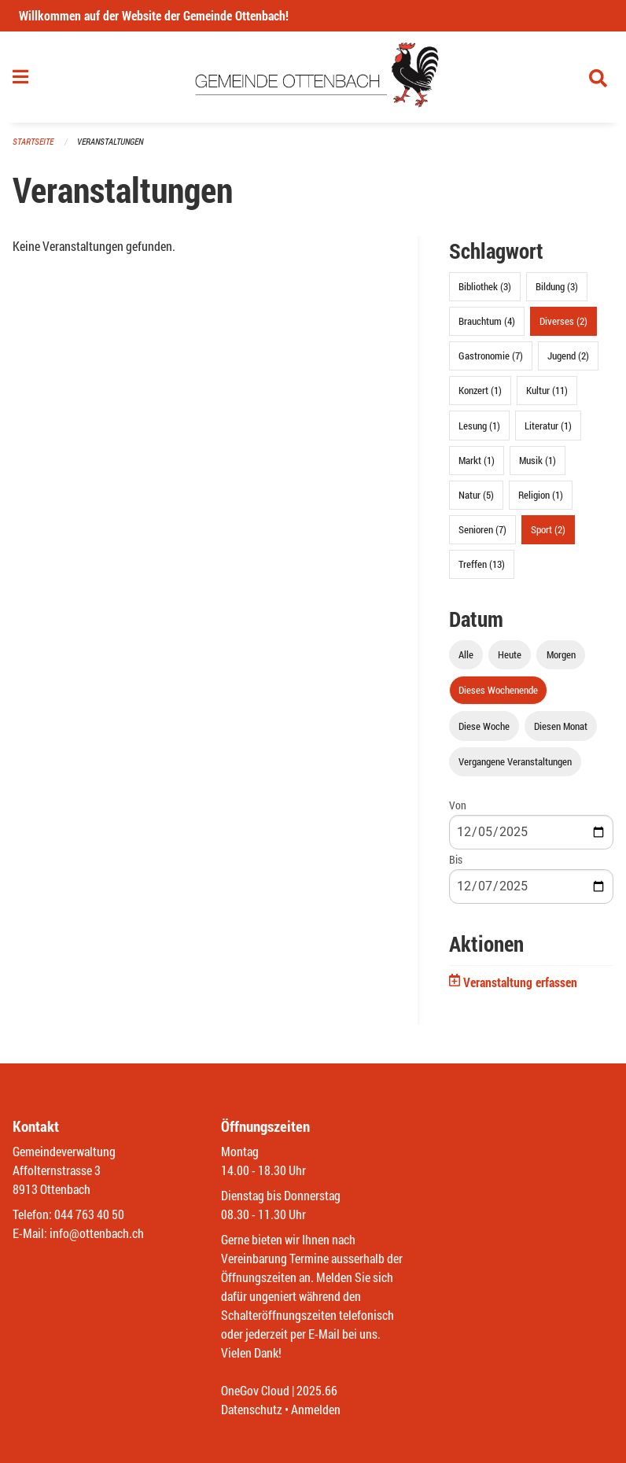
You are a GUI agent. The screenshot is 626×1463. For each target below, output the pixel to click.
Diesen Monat (560, 726)
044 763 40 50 (89, 1214)
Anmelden (316, 1409)
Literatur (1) (548, 425)
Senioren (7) (482, 529)
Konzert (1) (480, 390)
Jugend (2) (568, 355)
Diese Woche (484, 726)
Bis (455, 859)
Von (457, 805)
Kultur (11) (547, 390)
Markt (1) (476, 460)
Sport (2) (548, 529)
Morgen (561, 654)
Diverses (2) (563, 321)
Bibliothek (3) (484, 286)
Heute (509, 654)
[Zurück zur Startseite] (313, 77)
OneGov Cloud (255, 1390)
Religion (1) (540, 494)
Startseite (33, 141)
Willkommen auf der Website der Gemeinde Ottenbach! (154, 15)
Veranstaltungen (110, 141)
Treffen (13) (481, 564)
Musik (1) (537, 460)
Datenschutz (251, 1409)
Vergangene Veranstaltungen (515, 761)
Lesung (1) (479, 425)
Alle (465, 654)
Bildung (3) (557, 286)
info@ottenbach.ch (97, 1233)
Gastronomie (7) (490, 355)
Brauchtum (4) (486, 321)
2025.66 (316, 1390)
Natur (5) (476, 494)
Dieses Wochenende (498, 690)
